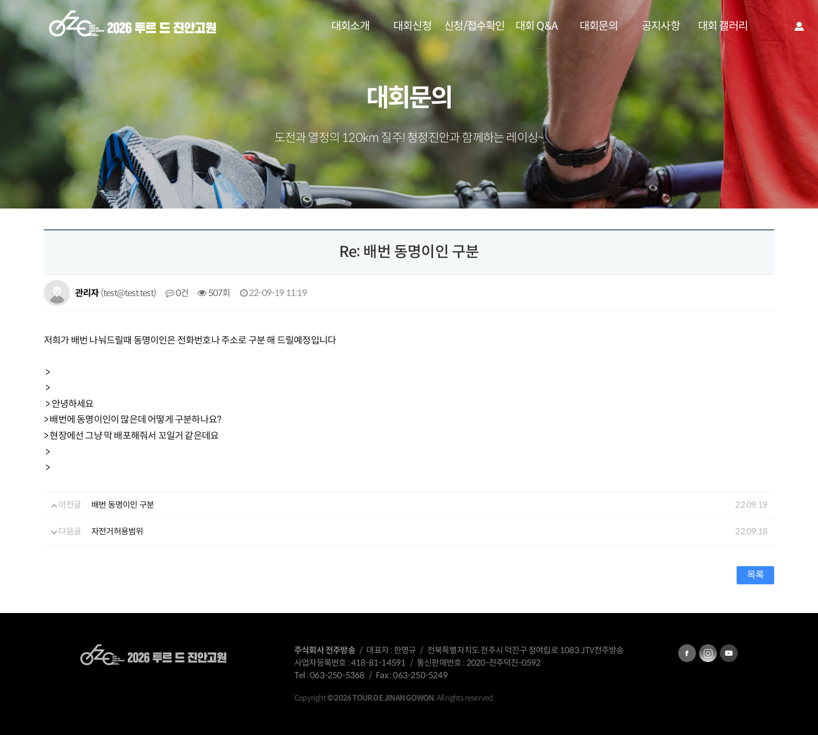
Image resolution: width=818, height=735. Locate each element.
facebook (687, 653)
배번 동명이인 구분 (122, 504)
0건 (176, 293)
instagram (708, 653)
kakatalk (729, 653)
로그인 (799, 26)
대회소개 (350, 26)
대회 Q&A (536, 26)
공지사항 (661, 26)
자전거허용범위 (117, 531)
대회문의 (599, 26)
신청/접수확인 (474, 26)
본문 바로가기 (0, 0)
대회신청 (412, 26)
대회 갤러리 (723, 26)
